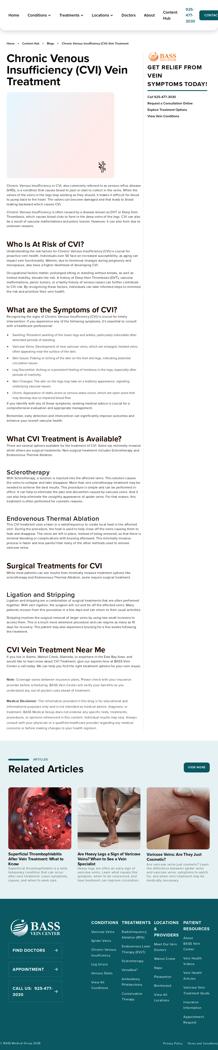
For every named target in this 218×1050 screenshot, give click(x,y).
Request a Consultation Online (170, 103)
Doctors (129, 15)
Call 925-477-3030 (161, 97)
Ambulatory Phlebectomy (132, 982)
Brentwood (162, 985)
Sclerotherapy (133, 961)
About (149, 15)
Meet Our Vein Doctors (165, 947)
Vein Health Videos (192, 961)
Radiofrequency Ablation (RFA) (134, 934)
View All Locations (161, 997)
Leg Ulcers (99, 964)
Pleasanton (162, 976)
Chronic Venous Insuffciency (103, 952)
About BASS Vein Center (191, 944)
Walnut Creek (164, 958)
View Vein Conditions (163, 116)
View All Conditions (99, 985)
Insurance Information (192, 1005)
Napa (158, 967)
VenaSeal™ (130, 969)
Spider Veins (101, 940)
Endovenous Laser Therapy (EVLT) (136, 949)
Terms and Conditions (203, 1043)
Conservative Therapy (132, 996)
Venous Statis (102, 973)
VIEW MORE (197, 767)
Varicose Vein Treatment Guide (196, 990)
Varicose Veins (102, 931)
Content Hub (170, 15)
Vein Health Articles (192, 975)
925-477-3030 (190, 15)
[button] (39, 15)
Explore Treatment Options (167, 109)
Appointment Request (193, 1019)
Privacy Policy (173, 1043)
